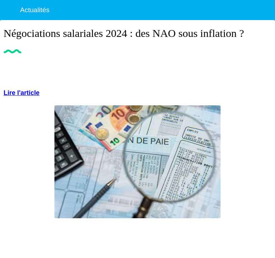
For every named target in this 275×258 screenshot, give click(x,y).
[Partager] (262, 69)
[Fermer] (10, 10)
